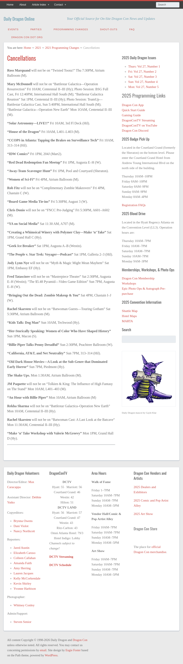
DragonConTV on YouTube (139, 124)
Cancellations (21, 57)
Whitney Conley (24, 604)
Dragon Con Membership (138, 277)
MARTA (127, 320)
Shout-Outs (108, 28)
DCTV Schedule (60, 564)
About (22, 4)
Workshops (129, 282)
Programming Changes (71, 28)
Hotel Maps (129, 315)
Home (10, 4)
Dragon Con (80, 639)
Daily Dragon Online (28, 18)
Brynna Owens (23, 520)
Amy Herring (22, 567)
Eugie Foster (73, 649)
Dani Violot (21, 525)
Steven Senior (22, 620)
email (43, 649)
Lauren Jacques (23, 572)
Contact (58, 4)
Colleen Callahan (25, 557)
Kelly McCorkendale (27, 577)
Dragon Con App (133, 104)
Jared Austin (22, 546)
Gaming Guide (131, 114)
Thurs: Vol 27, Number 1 (144, 65)
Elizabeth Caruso (24, 551)
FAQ (132, 28)
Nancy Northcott (24, 530)
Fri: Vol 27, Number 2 (142, 70)
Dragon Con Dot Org (27, 36)
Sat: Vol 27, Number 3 (142, 75)
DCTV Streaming (61, 555)
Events (13, 28)
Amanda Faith (23, 562)
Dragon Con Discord (135, 129)
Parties (36, 28)
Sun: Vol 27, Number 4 (142, 80)
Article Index (39, 4)
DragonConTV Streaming (138, 119)
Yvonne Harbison (25, 587)
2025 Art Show (143, 513)
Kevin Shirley (22, 582)
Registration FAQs (134, 204)
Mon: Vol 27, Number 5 (143, 86)
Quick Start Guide (133, 109)
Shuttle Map (130, 310)
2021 (38, 46)
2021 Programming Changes (62, 46)
